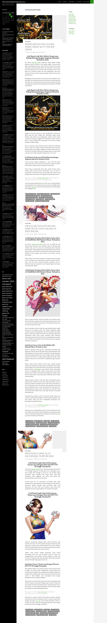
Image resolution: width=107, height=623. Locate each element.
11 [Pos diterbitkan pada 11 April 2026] (11, 16)
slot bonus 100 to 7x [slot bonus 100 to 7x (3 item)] (5, 330)
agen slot (34, 186)
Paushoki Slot (4, 71)
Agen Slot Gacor (42, 592)
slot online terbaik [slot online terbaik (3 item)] (5, 353)
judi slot (38, 600)
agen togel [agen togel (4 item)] (4, 274)
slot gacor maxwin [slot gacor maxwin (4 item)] (6, 349)
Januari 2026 (72, 18)
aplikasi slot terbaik (31, 193)
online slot (46, 420)
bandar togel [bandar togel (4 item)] (10, 274)
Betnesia (4, 99)
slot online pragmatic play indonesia (49, 424)
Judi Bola (65, 1)
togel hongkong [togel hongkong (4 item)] (5, 361)
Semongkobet (6, 261)
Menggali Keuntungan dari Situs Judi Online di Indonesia (40, 228)
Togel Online (86, 1)
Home (59, 1)
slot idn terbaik (40, 199)
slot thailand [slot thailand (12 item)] (8, 359)
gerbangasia (6, 185)
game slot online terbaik (43, 193)
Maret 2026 (71, 15)
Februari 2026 (72, 16)
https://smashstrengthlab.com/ (8, 89)
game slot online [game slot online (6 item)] (7, 297)
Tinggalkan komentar (39, 52)
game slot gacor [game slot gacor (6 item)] (7, 295)
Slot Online (79, 1)
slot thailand (53, 426)
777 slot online (29, 420)
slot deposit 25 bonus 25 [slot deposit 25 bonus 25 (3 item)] (6, 341)
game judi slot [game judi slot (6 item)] (6, 289)
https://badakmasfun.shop (7, 166)
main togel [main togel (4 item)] (4, 319)
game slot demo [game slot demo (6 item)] (7, 293)
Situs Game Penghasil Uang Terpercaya (13, 2)
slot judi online (55, 420)
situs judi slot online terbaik (32, 195)
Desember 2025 (72, 19)
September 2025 (72, 23)
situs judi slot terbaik (46, 195)
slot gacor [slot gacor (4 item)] (4, 343)
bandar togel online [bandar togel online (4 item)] (6, 276)
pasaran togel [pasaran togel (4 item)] (5, 322)
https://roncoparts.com (6, 115)
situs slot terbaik (30, 199)
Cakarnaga (6, 62)
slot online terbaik (50, 199)
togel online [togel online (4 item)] (5, 363)
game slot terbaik (55, 193)
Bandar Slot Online (43, 178)
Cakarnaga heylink (8, 221)
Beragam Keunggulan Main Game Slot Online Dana (40, 47)
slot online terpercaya (42, 426)
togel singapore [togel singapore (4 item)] (5, 364)
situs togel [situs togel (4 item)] (4, 326)
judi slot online (38, 420)
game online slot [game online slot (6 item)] (7, 291)
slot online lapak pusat (53, 422)
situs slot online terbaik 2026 (46, 197)
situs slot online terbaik (31, 197)
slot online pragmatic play (32, 424)
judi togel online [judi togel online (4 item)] (10, 317)
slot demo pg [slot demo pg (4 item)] (9, 340)
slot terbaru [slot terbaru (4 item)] (5, 355)
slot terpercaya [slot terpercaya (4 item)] (5, 356)
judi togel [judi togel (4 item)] (4, 317)
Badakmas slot (5, 79)
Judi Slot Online (36, 62)
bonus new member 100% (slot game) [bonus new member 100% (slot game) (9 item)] (8, 281)
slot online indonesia (41, 422)
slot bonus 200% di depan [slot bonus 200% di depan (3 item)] (6, 332)
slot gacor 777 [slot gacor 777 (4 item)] (10, 343)
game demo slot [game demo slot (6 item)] (7, 286)
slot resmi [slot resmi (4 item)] (11, 353)
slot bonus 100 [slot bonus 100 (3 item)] (4, 328)
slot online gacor (30, 422)
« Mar (4, 23)
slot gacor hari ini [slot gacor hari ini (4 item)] (6, 348)
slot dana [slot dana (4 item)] (4, 340)
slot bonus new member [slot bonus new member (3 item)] (6, 333)
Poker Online (72, 1)
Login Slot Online (35, 469)
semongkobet (37, 369)
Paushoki (6, 53)
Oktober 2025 (72, 22)
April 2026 (71, 14)
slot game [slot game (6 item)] (5, 351)
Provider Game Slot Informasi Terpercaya (39, 455)
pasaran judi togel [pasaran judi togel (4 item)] (6, 320)
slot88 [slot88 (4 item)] (8, 326)
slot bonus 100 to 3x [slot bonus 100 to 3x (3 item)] (5, 329)
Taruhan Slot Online (37, 244)
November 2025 (72, 20)
